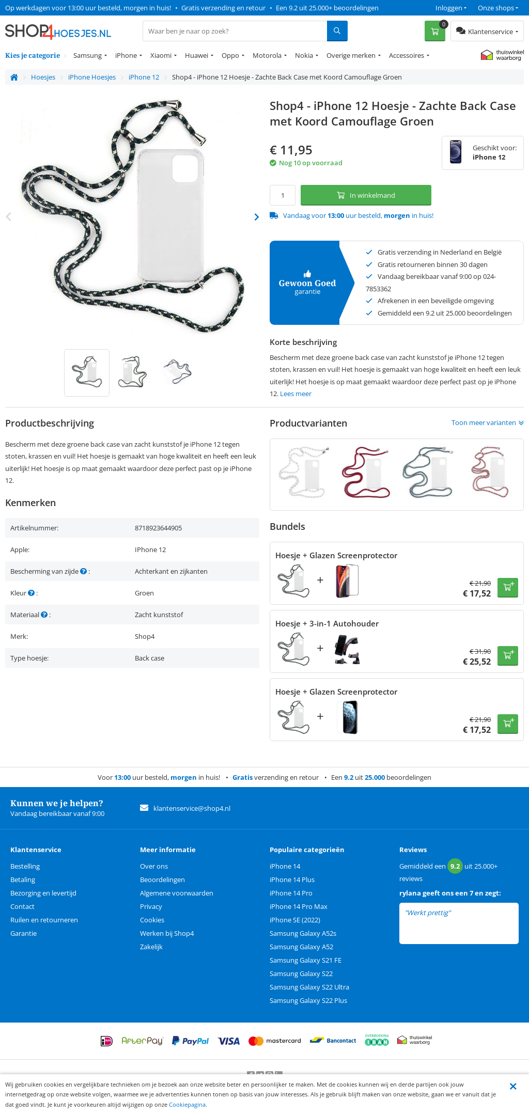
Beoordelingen (162, 879)
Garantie (23, 933)
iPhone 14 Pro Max (299, 906)
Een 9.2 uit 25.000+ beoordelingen (327, 7)
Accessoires (406, 55)
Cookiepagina (187, 1104)
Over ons (154, 866)
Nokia (304, 55)
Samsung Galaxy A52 (301, 946)
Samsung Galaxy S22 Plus (308, 1000)
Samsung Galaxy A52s (303, 933)
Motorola (267, 55)
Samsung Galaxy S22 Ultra (309, 987)
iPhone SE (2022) (295, 919)
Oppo (230, 55)
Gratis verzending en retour (223, 7)
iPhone (126, 55)
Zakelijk (151, 946)
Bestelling (25, 866)
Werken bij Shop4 (167, 933)
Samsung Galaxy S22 (301, 973)
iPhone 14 (285, 866)
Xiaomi (161, 55)
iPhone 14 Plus (292, 879)
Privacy (151, 906)
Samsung (87, 55)
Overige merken (351, 55)
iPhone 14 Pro (291, 893)
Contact (22, 906)
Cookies (152, 919)
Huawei (196, 55)
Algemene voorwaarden (176, 893)
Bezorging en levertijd (43, 893)
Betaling (22, 879)
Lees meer (296, 393)
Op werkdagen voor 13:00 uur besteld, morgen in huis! (88, 7)
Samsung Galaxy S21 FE (305, 960)
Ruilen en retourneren (44, 919)
